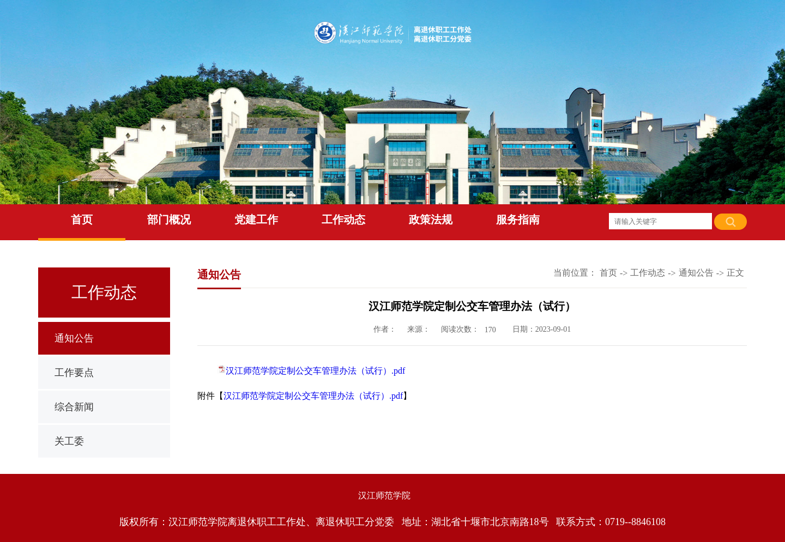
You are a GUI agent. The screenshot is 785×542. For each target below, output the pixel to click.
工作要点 (74, 372)
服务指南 (518, 220)
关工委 (69, 441)
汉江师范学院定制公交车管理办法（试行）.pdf (315, 370)
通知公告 (74, 338)
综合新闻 (74, 406)
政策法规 (430, 220)
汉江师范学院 (384, 495)
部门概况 (169, 220)
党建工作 (256, 220)
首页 (82, 220)
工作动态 (343, 220)
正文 (735, 272)
